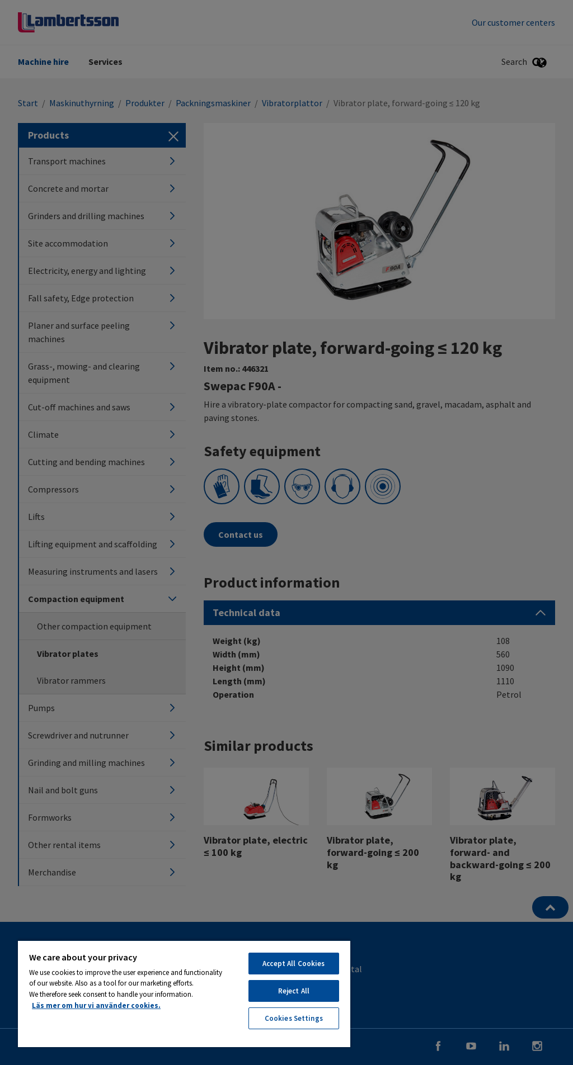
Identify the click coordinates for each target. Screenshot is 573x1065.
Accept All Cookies (293, 963)
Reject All (293, 991)
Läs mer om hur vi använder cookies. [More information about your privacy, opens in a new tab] (96, 1005)
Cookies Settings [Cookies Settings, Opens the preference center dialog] (294, 1018)
